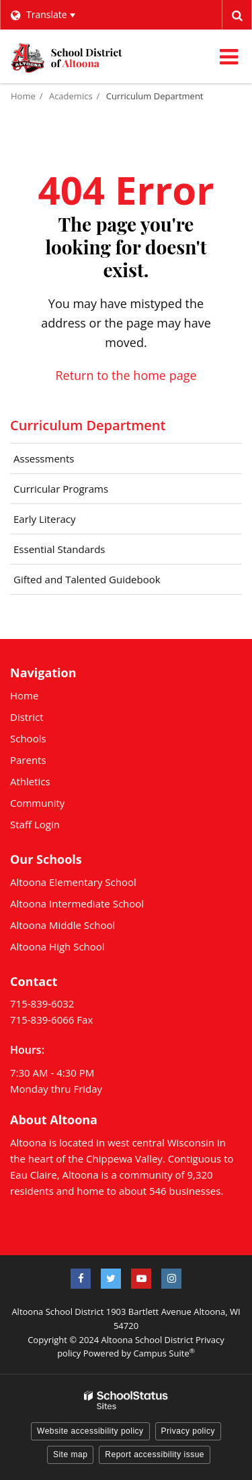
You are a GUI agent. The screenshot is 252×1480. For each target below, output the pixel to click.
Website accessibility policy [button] (90, 1431)
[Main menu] (228, 56)
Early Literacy (44, 519)
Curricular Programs (80, 492)
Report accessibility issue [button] (154, 1454)
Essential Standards (78, 552)
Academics (71, 96)
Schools (28, 738)
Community (37, 802)
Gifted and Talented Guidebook (106, 583)
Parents (28, 760)
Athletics (30, 781)
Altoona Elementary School (73, 882)
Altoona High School (57, 946)
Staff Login (35, 824)
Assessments (44, 458)
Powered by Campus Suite (139, 1353)
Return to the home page (125, 375)
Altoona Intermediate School (77, 903)
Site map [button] (70, 1454)
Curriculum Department (155, 96)
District (27, 717)
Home (23, 96)
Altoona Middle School (62, 925)
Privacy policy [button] (188, 1431)
